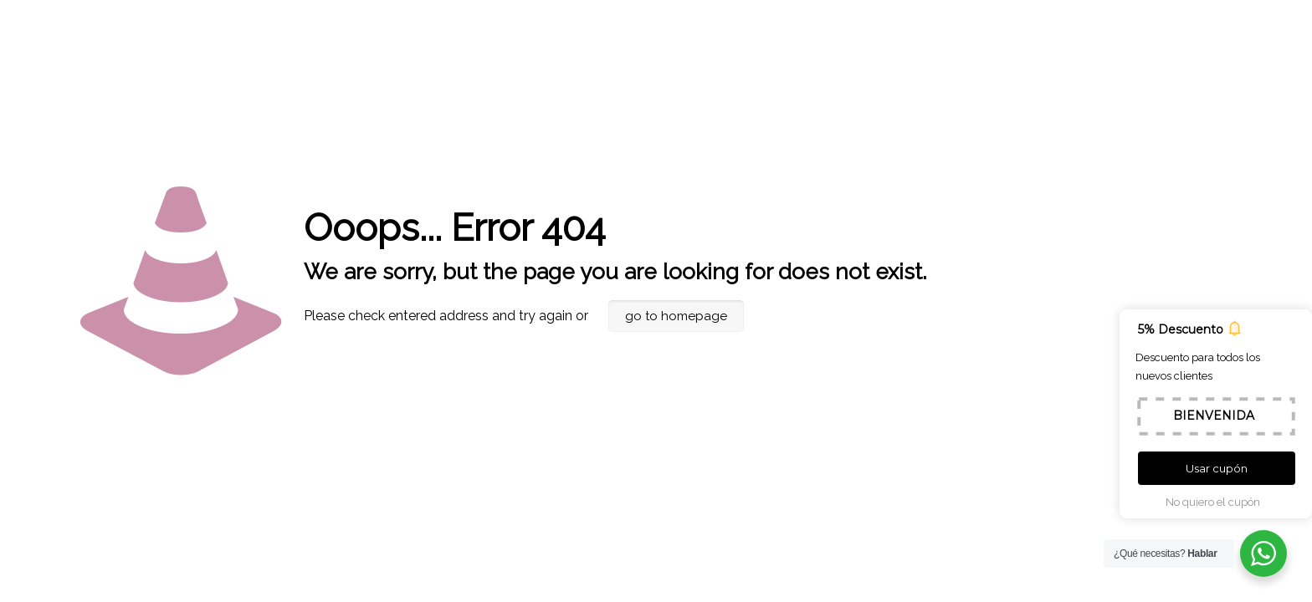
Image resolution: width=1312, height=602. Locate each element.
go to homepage (676, 316)
